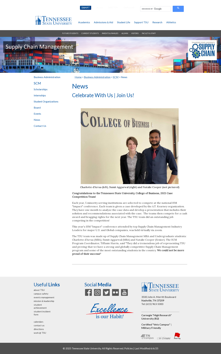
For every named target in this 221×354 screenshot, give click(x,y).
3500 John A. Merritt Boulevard (158, 296)
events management (44, 297)
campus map (128, 7)
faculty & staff (149, 33)
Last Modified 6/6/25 (146, 348)
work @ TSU (40, 332)
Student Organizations (46, 101)
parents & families (110, 33)
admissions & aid (103, 22)
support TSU (141, 22)
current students (90, 33)
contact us (39, 325)
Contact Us (40, 125)
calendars (38, 321)
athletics (171, 22)
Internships (40, 95)
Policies (128, 348)
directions (39, 329)
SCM (37, 83)
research (157, 22)
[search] (155, 9)
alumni (125, 33)
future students (70, 33)
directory (113, 7)
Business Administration (47, 77)
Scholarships (40, 89)
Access (99, 8)
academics (84, 22)
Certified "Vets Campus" (155, 324)
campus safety (41, 293)
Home (78, 77)
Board (37, 107)
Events (37, 113)
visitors (134, 33)
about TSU (39, 290)
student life (123, 22)
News (37, 119)
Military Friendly (151, 327)
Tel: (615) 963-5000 (152, 303)
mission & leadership (44, 301)
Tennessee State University (53, 20)
